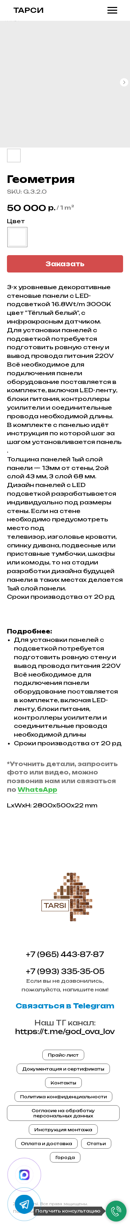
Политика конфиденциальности (63, 1096)
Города (65, 1157)
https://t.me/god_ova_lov (65, 1031)
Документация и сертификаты (63, 1069)
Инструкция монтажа (63, 1129)
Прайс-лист (63, 1055)
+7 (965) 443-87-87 (65, 954)
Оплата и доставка (46, 1143)
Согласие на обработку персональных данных (63, 1113)
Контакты (63, 1082)
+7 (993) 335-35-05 (65, 971)
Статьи (96, 1143)
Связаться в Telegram (65, 1005)
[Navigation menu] (112, 10)
